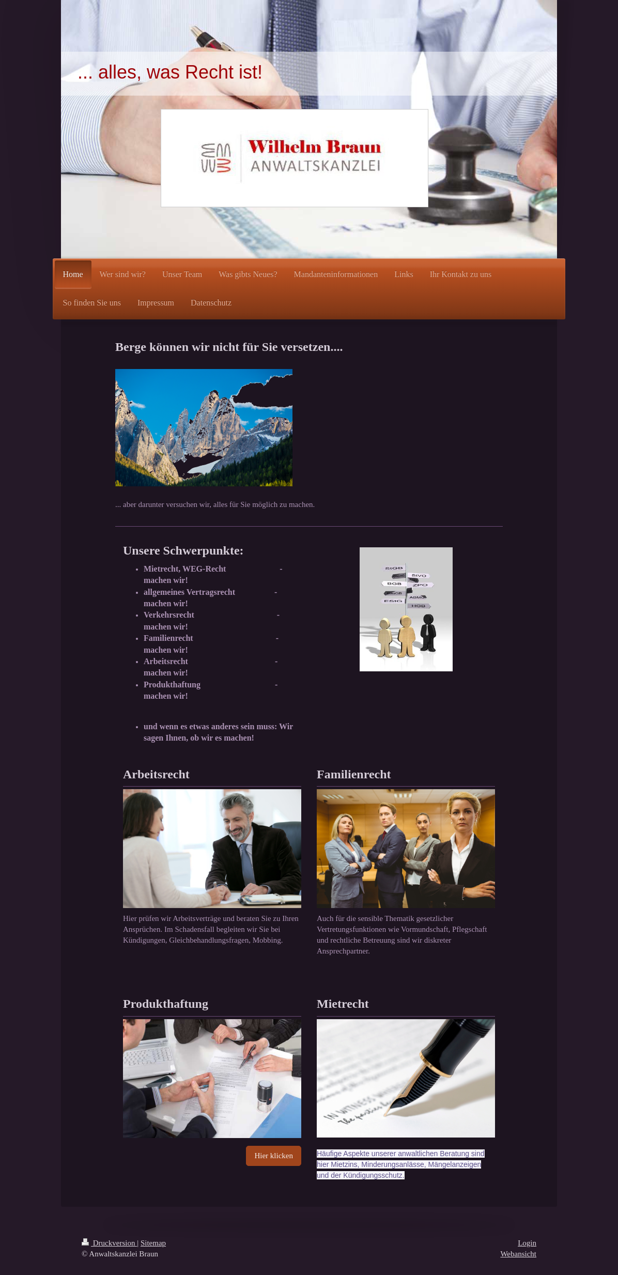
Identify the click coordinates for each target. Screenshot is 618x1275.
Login (527, 1243)
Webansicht (518, 1254)
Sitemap (153, 1243)
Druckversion (109, 1243)
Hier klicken (273, 1155)
